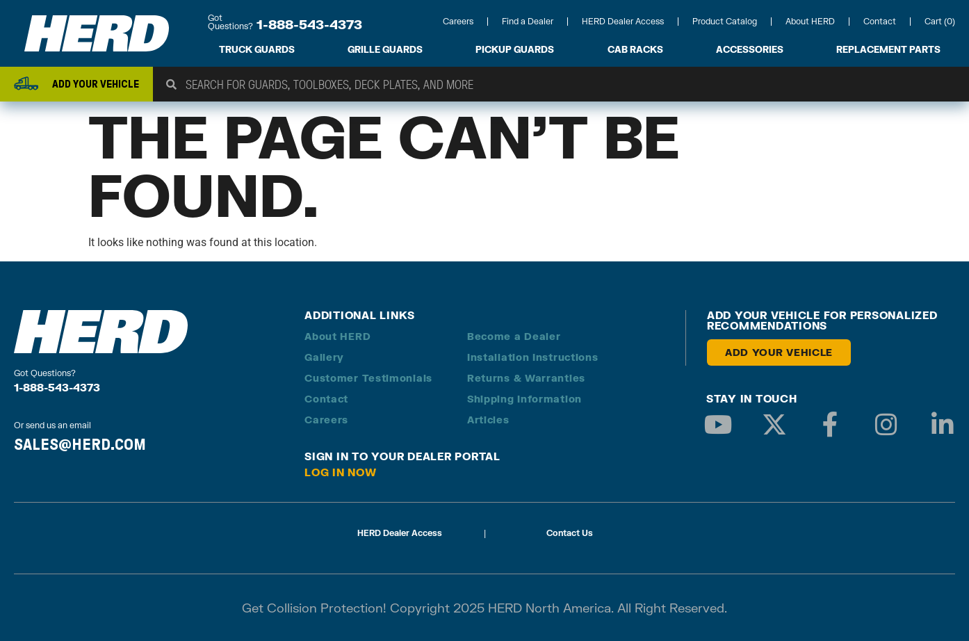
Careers (458, 21)
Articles (488, 419)
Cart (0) (940, 21)
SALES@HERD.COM (80, 444)
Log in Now (340, 472)
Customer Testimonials (368, 378)
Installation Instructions (532, 357)
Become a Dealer (514, 336)
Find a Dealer (527, 21)
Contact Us (569, 533)
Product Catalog (724, 21)
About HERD (810, 21)
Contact (879, 21)
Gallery (324, 357)
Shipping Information (524, 399)
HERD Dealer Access (623, 21)
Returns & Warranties (526, 378)
